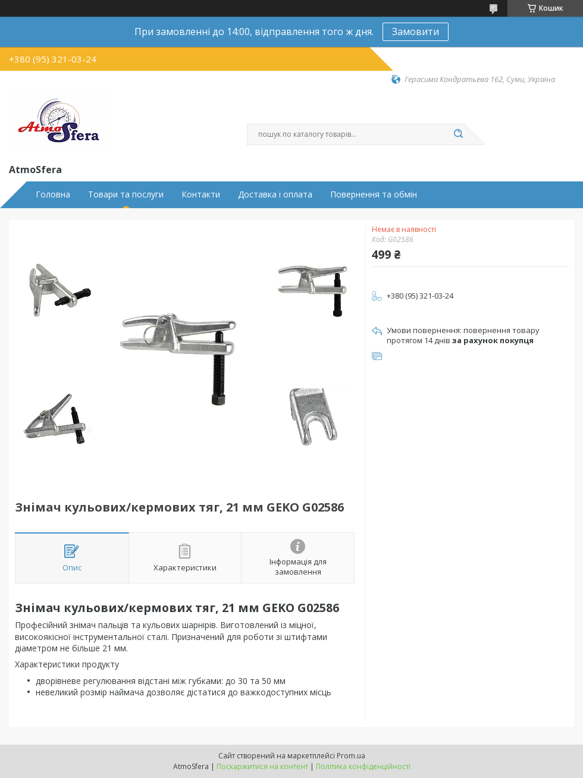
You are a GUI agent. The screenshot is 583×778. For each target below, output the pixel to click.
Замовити (415, 31)
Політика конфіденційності (363, 766)
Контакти (200, 194)
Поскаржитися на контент (262, 766)
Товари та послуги (126, 194)
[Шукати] (458, 134)
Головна (53, 194)
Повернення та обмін (373, 194)
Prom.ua (351, 756)
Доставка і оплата (275, 194)
